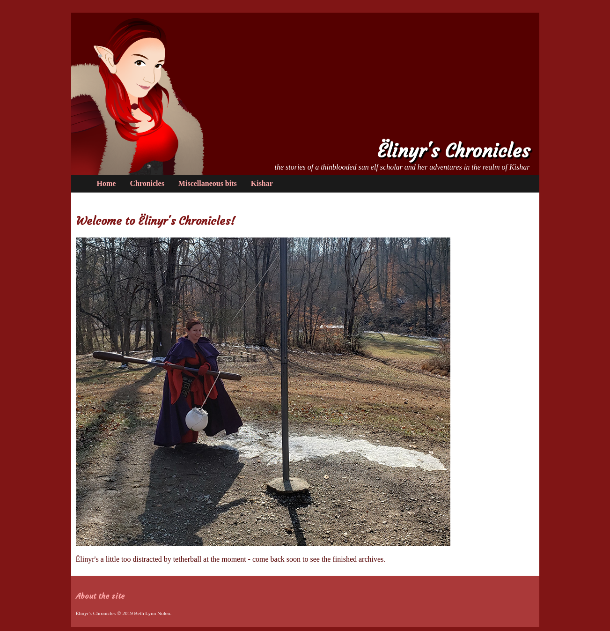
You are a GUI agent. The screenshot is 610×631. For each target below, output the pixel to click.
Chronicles (147, 183)
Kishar (262, 183)
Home (106, 183)
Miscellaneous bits (207, 183)
